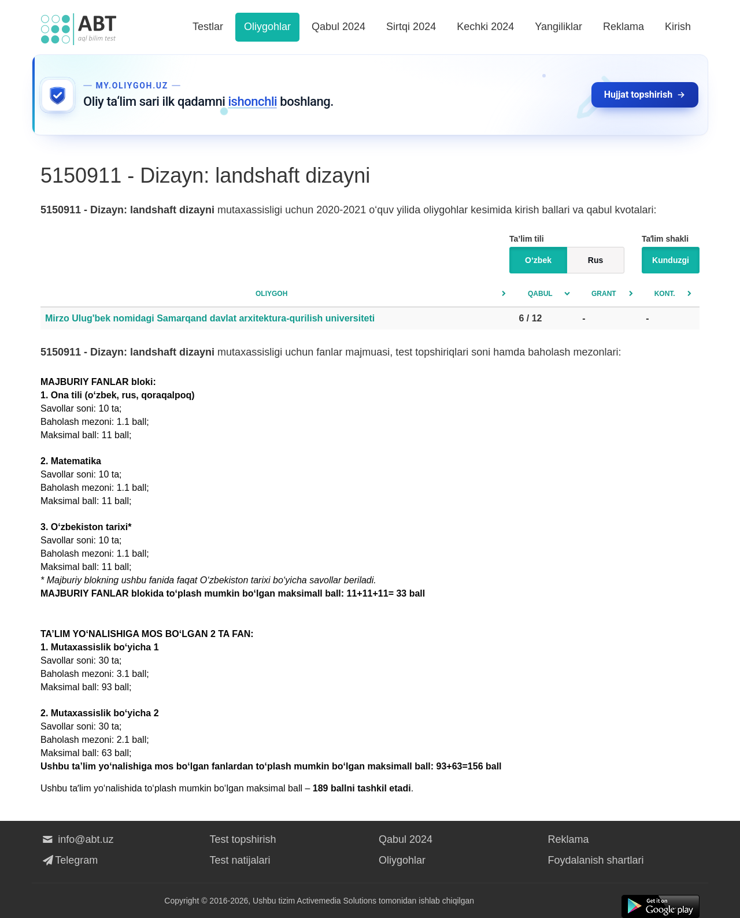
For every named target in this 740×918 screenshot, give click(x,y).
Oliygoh (271, 294)
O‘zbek (538, 260)
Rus (595, 260)
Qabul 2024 (338, 26)
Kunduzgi (670, 260)
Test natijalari (240, 860)
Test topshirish (243, 839)
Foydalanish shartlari (596, 860)
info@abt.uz (77, 839)
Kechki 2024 (485, 26)
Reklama (623, 26)
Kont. (664, 294)
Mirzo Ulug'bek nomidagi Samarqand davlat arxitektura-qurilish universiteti (210, 318)
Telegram (69, 860)
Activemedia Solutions (336, 900)
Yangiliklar (558, 26)
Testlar (208, 26)
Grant (603, 294)
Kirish (678, 26)
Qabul (540, 294)
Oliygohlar (267, 26)
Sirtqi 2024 (411, 26)
